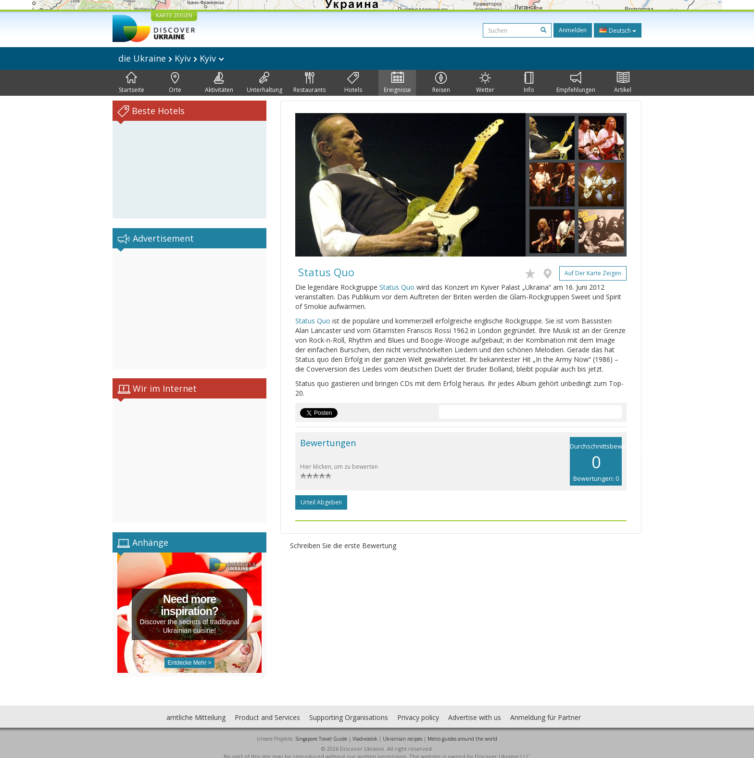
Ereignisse (397, 83)
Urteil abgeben (321, 502)
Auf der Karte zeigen (593, 273)
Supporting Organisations (348, 707)
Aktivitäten (219, 83)
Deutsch (617, 30)
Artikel (622, 83)
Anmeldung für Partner (545, 707)
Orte (175, 83)
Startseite (131, 83)
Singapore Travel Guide (321, 729)
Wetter (485, 83)
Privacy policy (418, 707)
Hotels (353, 83)
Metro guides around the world (462, 729)
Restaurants (309, 83)
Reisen (441, 83)
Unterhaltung (264, 83)
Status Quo (397, 287)
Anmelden (573, 30)
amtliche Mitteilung (196, 707)
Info (529, 83)
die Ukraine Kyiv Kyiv (171, 58)
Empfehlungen (575, 83)
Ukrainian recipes (402, 729)
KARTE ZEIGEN (174, 15)
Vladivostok (364, 729)
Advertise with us (474, 707)
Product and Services (267, 707)
